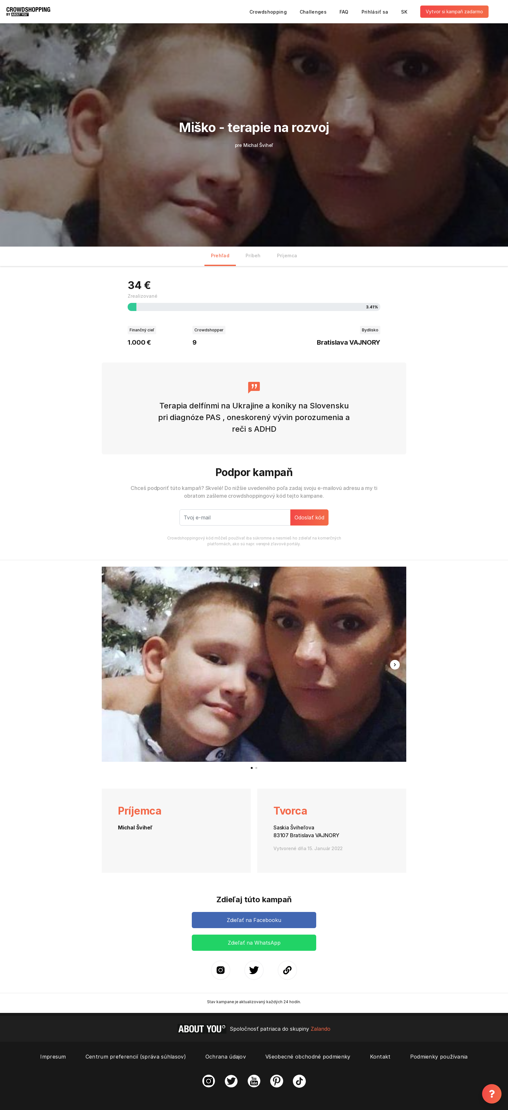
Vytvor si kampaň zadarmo (454, 11)
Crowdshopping (268, 12)
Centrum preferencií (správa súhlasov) (136, 1056)
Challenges (313, 12)
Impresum (53, 1056)
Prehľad (220, 255)
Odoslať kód (309, 517)
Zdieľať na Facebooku (254, 920)
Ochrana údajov (225, 1056)
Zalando (320, 1029)
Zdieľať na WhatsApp (254, 942)
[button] (395, 665)
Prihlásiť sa (375, 12)
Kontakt (380, 1056)
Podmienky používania (439, 1056)
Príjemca (287, 255)
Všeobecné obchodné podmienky (307, 1056)
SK (404, 12)
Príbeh (253, 255)
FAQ (344, 12)
